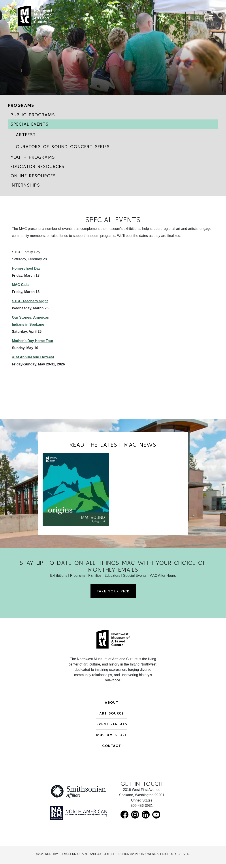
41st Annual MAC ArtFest (33, 357)
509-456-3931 (142, 805)
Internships (25, 184)
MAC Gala (20, 285)
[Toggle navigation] (212, 18)
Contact (111, 746)
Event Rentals (111, 724)
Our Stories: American (30, 317)
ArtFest (26, 134)
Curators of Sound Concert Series (63, 146)
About (112, 702)
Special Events (30, 124)
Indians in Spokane (28, 324)
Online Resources (33, 175)
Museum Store (111, 735)
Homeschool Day (26, 268)
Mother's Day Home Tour (32, 341)
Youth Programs (33, 157)
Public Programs (33, 114)
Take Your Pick (113, 591)
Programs (21, 105)
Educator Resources (37, 166)
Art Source (111, 713)
